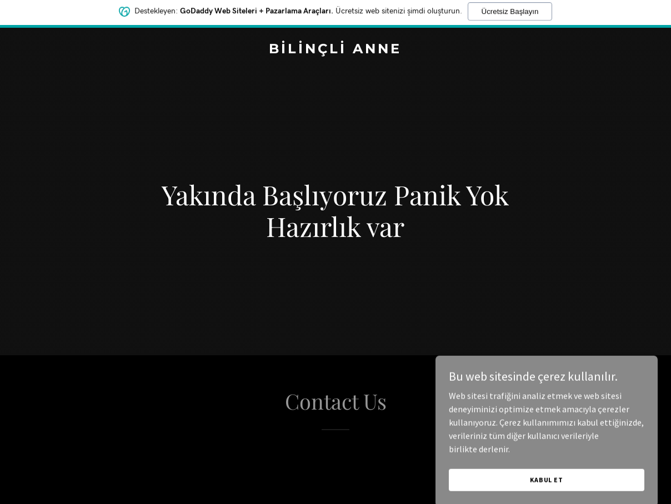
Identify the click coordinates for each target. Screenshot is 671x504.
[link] (335, 50)
